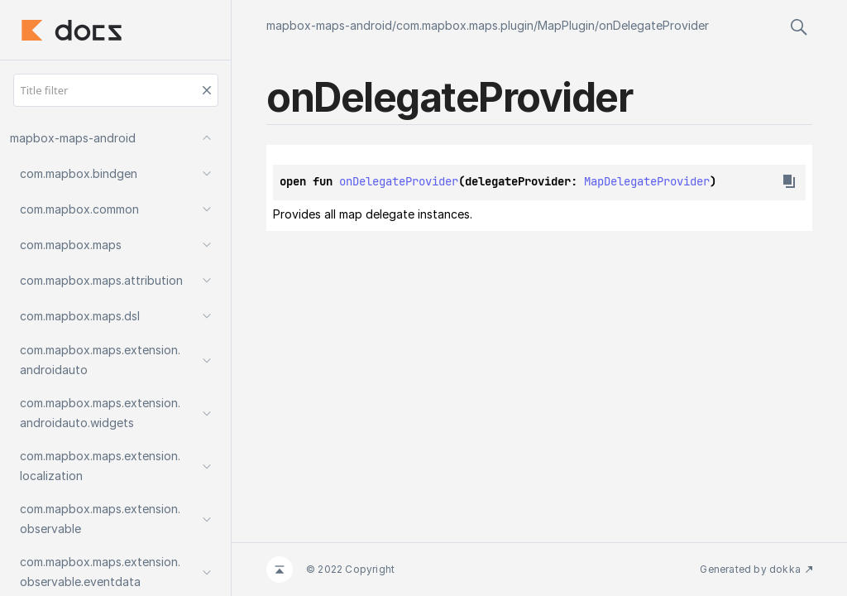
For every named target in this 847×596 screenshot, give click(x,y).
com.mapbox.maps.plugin (465, 25)
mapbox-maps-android (329, 25)
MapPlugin (566, 25)
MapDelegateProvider (647, 181)
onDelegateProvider (654, 25)
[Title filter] (115, 90)
